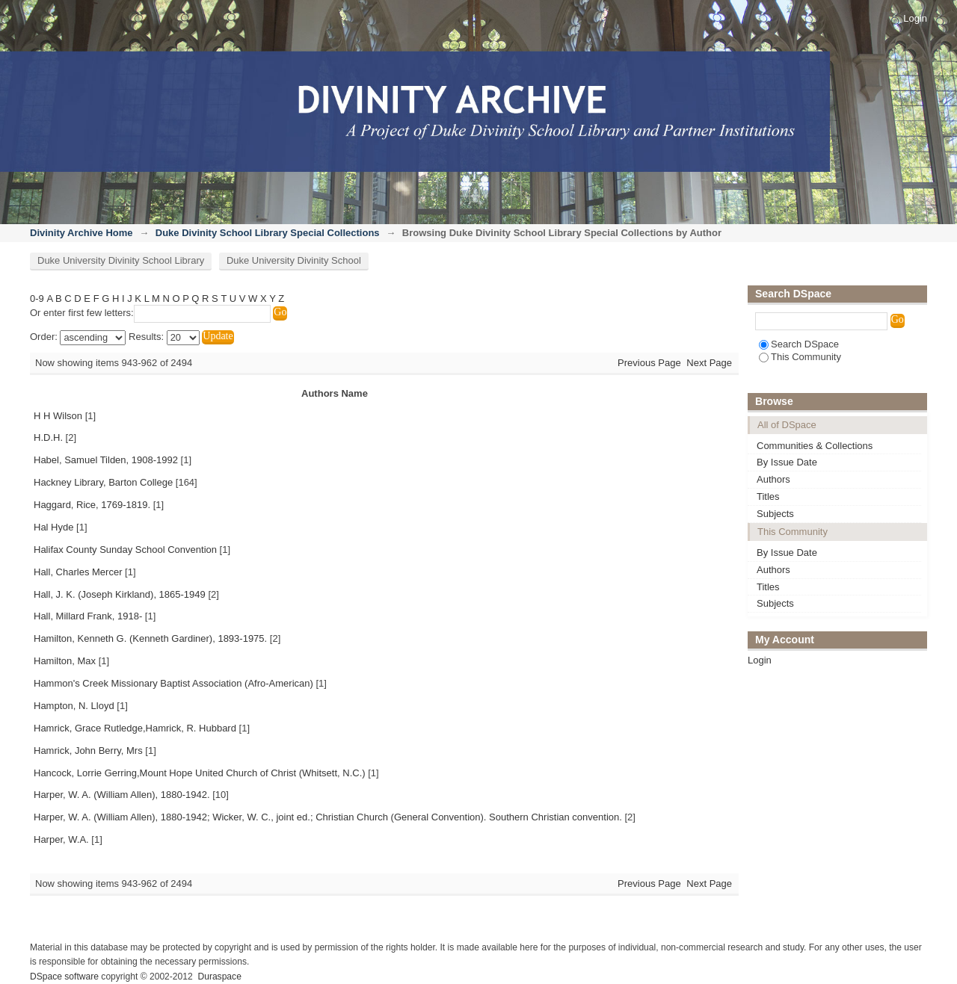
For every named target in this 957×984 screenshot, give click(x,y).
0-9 (37, 298)
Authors (773, 479)
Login (915, 18)
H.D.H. (48, 437)
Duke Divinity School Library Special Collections (268, 232)
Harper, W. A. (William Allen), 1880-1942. (122, 794)
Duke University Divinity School (294, 260)
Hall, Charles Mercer (78, 572)
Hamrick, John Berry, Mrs (88, 750)
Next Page (709, 362)
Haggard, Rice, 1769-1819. (92, 504)
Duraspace (219, 976)
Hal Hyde (53, 527)
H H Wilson (58, 415)
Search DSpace (799, 344)
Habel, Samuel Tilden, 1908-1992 (106, 459)
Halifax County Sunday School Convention (125, 549)
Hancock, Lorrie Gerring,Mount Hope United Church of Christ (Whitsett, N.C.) (200, 773)
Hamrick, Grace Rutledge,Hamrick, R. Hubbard (135, 728)
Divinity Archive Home (81, 232)
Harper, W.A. (61, 839)
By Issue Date (787, 462)
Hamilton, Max (65, 660)
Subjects (775, 513)
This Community (800, 356)
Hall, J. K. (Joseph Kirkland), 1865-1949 (120, 594)
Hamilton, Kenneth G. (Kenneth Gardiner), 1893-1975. (150, 638)
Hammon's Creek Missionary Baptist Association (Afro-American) (173, 683)
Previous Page (649, 362)
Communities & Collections (815, 445)
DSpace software (64, 976)
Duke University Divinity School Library (120, 260)
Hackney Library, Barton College (103, 482)
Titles (768, 496)
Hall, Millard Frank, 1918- (88, 616)
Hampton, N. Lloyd (74, 705)
